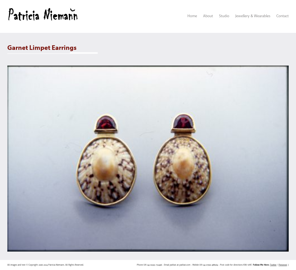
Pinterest (283, 265)
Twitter (273, 265)
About (208, 15)
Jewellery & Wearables (252, 15)
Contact (282, 15)
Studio (224, 15)
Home (192, 15)
